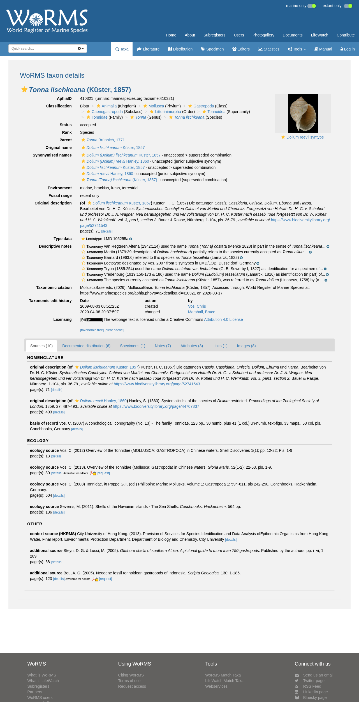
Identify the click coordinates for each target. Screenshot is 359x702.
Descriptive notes (55, 246)
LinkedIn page (311, 692)
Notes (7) (163, 346)
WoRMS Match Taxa (223, 675)
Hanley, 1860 (114, 161)
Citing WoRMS (131, 675)
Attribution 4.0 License (223, 319)
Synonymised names (52, 155)
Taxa (121, 49)
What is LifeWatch (43, 680)
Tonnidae (96, 117)
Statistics (268, 49)
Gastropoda (200, 106)
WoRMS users (40, 697)
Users (239, 35)
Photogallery (263, 35)
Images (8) (246, 346)
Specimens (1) (132, 346)
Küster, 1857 (112, 147)
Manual (323, 49)
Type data (63, 238)
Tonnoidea (213, 111)
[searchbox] (40, 48)
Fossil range (59, 195)
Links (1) (220, 346)
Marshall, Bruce (201, 312)
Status (66, 125)
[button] (24, 89)
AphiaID (64, 98)
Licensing (62, 319)
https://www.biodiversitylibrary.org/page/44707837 (156, 406)
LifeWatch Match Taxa (224, 680)
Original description (53, 203)
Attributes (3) (191, 346)
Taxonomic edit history (50, 300)
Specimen (212, 49)
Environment (60, 188)
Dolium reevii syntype (305, 137)
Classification (59, 106)
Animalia (106, 106)
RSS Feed (308, 686)
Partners (34, 692)
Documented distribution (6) (86, 346)
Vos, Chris (197, 306)
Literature (148, 49)
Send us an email (314, 675)
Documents (293, 35)
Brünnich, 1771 (102, 140)
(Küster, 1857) (118, 180)
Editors (241, 49)
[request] (103, 473)
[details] (107, 231)
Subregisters (214, 35)
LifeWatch (319, 35)
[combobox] (41, 48)
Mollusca (153, 106)
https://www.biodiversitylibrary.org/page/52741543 (157, 384)
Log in (348, 49)
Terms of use (129, 680)
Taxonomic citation (54, 287)
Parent (65, 140)
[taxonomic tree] (92, 330)
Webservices (216, 686)
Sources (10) (41, 346)
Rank (67, 132)
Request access (132, 686)
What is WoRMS (41, 675)
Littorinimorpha (165, 111)
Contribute (346, 35)
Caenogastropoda (104, 111)
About (190, 35)
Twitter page (310, 680)
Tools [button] (297, 49)
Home (171, 35)
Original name (58, 147)
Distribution (180, 49)
